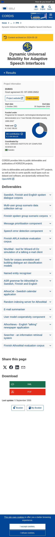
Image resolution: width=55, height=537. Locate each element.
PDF (30, 392)
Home (4, 23)
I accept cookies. (27, 526)
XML (29, 384)
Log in (36, 8)
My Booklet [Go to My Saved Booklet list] (35, 408)
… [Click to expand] (11, 23)
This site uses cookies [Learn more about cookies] (14, 517)
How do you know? (44, 2)
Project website (15, 98)
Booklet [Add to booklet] (18, 407)
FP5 (17, 23)
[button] (42, 8)
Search (49, 8)
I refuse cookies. (27, 533)
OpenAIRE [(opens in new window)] (7, 179)
